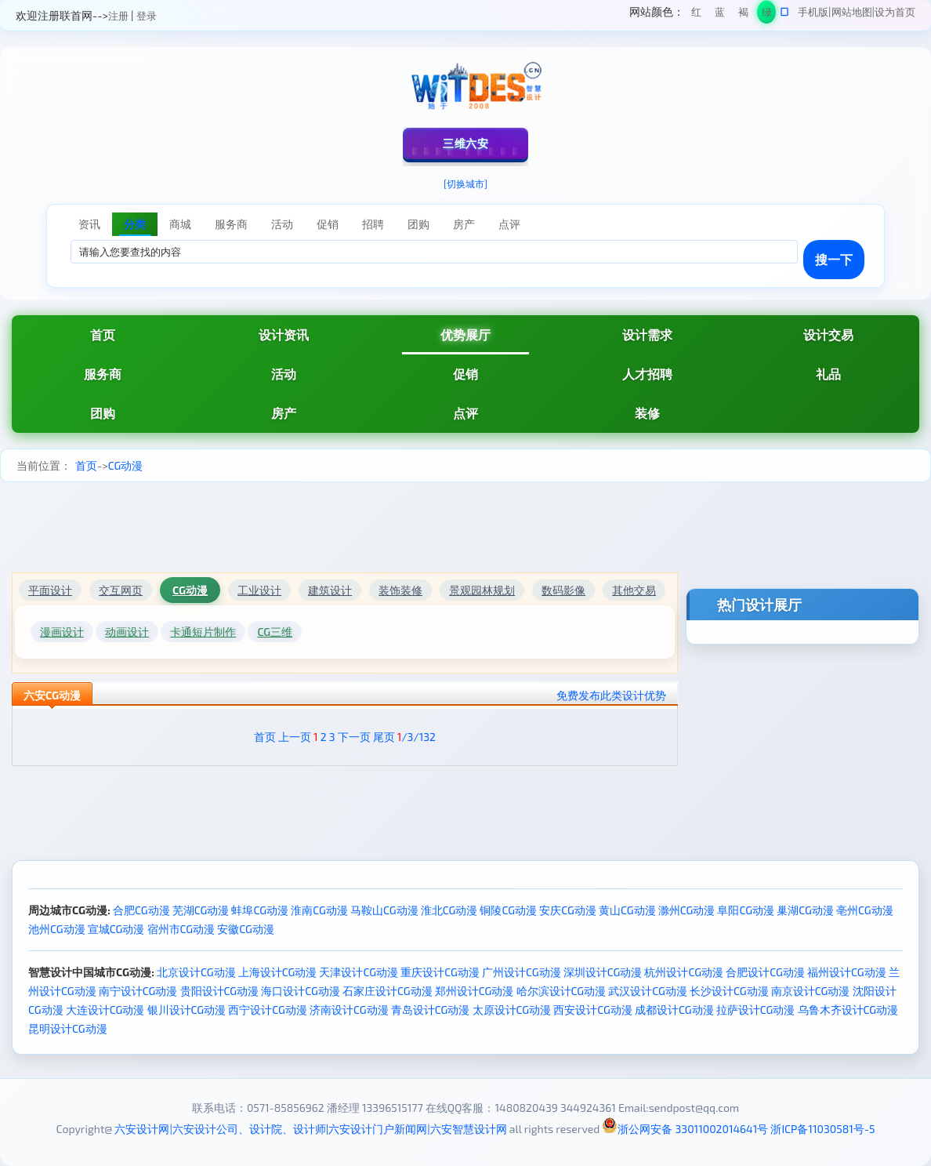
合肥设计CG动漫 (765, 972)
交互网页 (121, 590)
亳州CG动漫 (864, 910)
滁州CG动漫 (686, 910)
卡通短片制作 (203, 631)
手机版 (813, 11)
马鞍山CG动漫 (384, 910)
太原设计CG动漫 (512, 1009)
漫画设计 (62, 631)
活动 (283, 373)
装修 (647, 412)
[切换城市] (465, 183)
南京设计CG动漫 (810, 990)
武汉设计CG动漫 (647, 990)
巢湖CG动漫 (805, 910)
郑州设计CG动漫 (474, 990)
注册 (118, 15)
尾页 (384, 736)
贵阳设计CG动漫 (219, 990)
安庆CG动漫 (567, 910)
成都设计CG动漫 (674, 1009)
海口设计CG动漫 (300, 990)
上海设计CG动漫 (277, 972)
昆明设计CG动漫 (67, 1028)
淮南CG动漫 (319, 910)
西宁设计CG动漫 (267, 1009)
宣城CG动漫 (116, 928)
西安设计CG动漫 (592, 1009)
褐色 (743, 14)
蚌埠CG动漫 (259, 910)
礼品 (828, 373)
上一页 (294, 736)
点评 (465, 412)
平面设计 (50, 590)
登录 (146, 15)
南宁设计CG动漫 (138, 990)
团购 (102, 412)
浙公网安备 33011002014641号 (685, 1128)
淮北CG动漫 (449, 910)
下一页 (354, 736)
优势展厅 (465, 334)
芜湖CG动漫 (201, 910)
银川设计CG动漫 (186, 1009)
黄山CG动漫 (627, 910)
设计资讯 (284, 334)
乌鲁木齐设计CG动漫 (848, 1009)
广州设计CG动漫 (521, 972)
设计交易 (828, 334)
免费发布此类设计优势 (611, 695)
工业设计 (259, 590)
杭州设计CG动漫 (683, 972)
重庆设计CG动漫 (440, 972)
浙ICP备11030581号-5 (822, 1128)
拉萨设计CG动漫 (755, 1009)
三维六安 (465, 143)
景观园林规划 (482, 590)
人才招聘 (647, 373)
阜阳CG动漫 (745, 910)
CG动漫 (125, 465)
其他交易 (634, 590)
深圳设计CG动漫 (603, 972)
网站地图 (851, 11)
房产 (283, 412)
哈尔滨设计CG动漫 (561, 990)
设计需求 (647, 334)
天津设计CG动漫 (358, 972)
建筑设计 (330, 590)
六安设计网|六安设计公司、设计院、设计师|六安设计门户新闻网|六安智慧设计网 (310, 1128)
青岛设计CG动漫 (430, 1009)
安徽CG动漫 (245, 928)
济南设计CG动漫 (349, 1009)
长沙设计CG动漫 (729, 990)
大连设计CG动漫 (105, 1009)
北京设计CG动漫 (196, 972)
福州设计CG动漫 (846, 972)
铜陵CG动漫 (508, 910)
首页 (102, 334)
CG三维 (274, 631)
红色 (696, 14)
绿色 (767, 14)
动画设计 (127, 631)
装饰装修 (400, 590)
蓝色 (720, 14)
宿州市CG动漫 (181, 928)
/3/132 (416, 736)
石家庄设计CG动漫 (387, 990)
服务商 (102, 373)
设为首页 (895, 11)
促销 (465, 373)
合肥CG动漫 (141, 910)
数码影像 (563, 590)
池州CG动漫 (56, 928)
